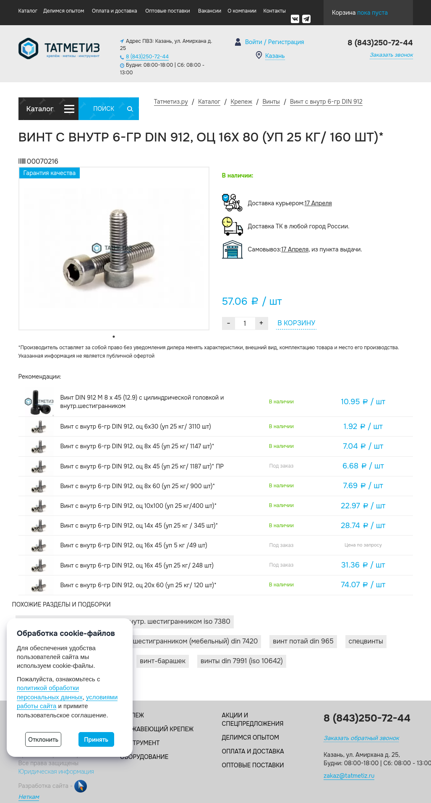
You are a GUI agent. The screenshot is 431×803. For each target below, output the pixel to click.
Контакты (274, 11)
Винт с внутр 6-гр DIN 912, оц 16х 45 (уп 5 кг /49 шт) (133, 545)
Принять (96, 739)
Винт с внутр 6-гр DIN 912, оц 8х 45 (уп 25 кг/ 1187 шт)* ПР (142, 466)
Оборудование (144, 757)
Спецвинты (366, 641)
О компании (241, 11)
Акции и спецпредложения (253, 719)
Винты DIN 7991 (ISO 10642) (242, 661)
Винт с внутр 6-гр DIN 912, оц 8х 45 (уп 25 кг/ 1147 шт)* (137, 446)
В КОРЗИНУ (296, 323)
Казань (275, 56)
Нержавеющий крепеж (156, 729)
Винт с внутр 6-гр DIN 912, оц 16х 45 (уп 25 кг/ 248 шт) (137, 565)
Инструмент (139, 743)
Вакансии (209, 11)
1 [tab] (114, 336)
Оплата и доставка (114, 11)
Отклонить (43, 739)
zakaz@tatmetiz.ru (349, 775)
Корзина (360, 10)
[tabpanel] (113, 248)
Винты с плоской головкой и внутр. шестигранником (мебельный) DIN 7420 (138, 641)
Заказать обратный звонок (361, 738)
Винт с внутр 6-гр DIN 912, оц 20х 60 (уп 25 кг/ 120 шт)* (138, 585)
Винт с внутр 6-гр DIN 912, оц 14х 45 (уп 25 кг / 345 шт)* (139, 525)
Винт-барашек (162, 661)
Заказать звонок (391, 54)
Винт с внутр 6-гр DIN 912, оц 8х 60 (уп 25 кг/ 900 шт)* (137, 486)
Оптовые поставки (167, 11)
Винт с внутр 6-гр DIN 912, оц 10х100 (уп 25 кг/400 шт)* (138, 506)
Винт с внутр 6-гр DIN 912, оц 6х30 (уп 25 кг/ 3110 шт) (135, 426)
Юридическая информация (56, 771)
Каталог (28, 11)
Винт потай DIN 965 (303, 641)
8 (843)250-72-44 (147, 56)
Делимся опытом (63, 11)
